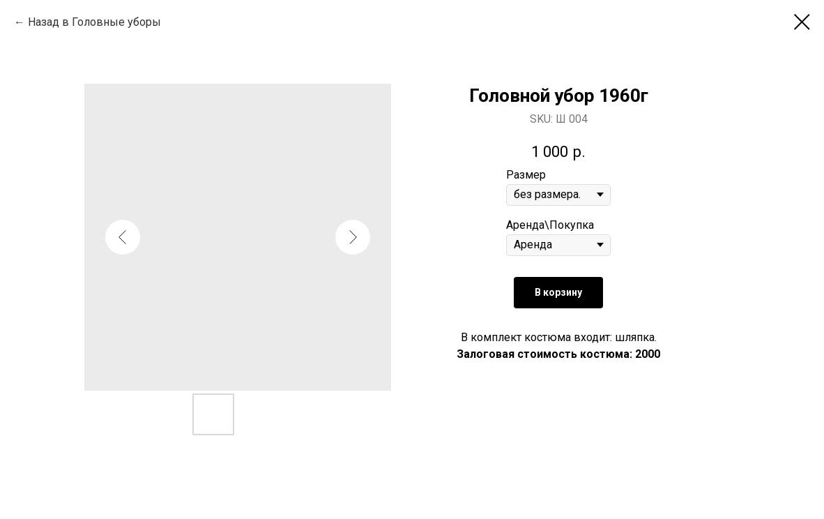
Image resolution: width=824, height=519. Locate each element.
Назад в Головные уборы (94, 22)
